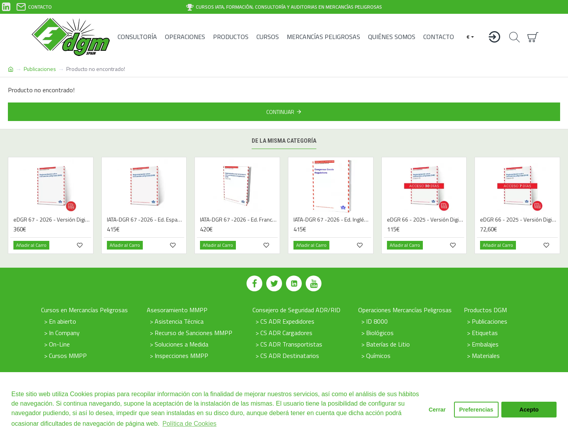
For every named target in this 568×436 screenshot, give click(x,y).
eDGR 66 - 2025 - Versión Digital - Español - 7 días (519, 219)
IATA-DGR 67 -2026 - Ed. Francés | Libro (239, 219)
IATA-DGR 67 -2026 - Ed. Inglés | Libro (332, 219)
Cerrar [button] (437, 409)
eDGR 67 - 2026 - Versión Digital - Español (52, 219)
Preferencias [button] (476, 409)
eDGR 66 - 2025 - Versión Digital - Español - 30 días (426, 219)
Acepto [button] (529, 409)
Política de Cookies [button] (190, 423)
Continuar (280, 112)
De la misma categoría (284, 140)
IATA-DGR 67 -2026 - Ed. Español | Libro (146, 219)
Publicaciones (40, 69)
